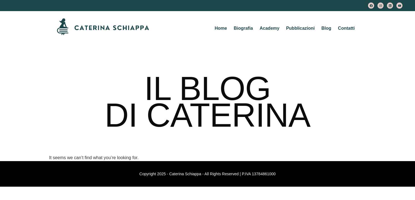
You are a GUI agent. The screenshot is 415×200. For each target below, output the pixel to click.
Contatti (346, 28)
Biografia (243, 28)
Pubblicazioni (300, 28)
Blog (326, 28)
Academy (269, 28)
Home (221, 28)
